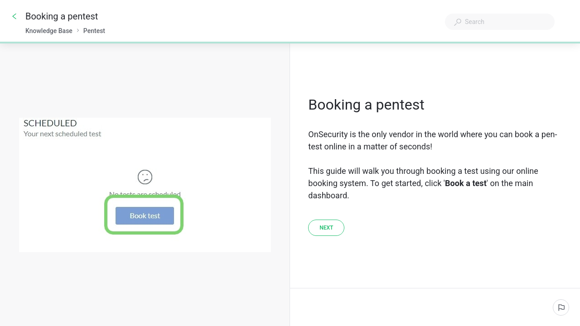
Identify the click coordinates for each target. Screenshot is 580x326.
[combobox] (500, 22)
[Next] (326, 228)
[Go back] (14, 16)
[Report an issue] (561, 307)
